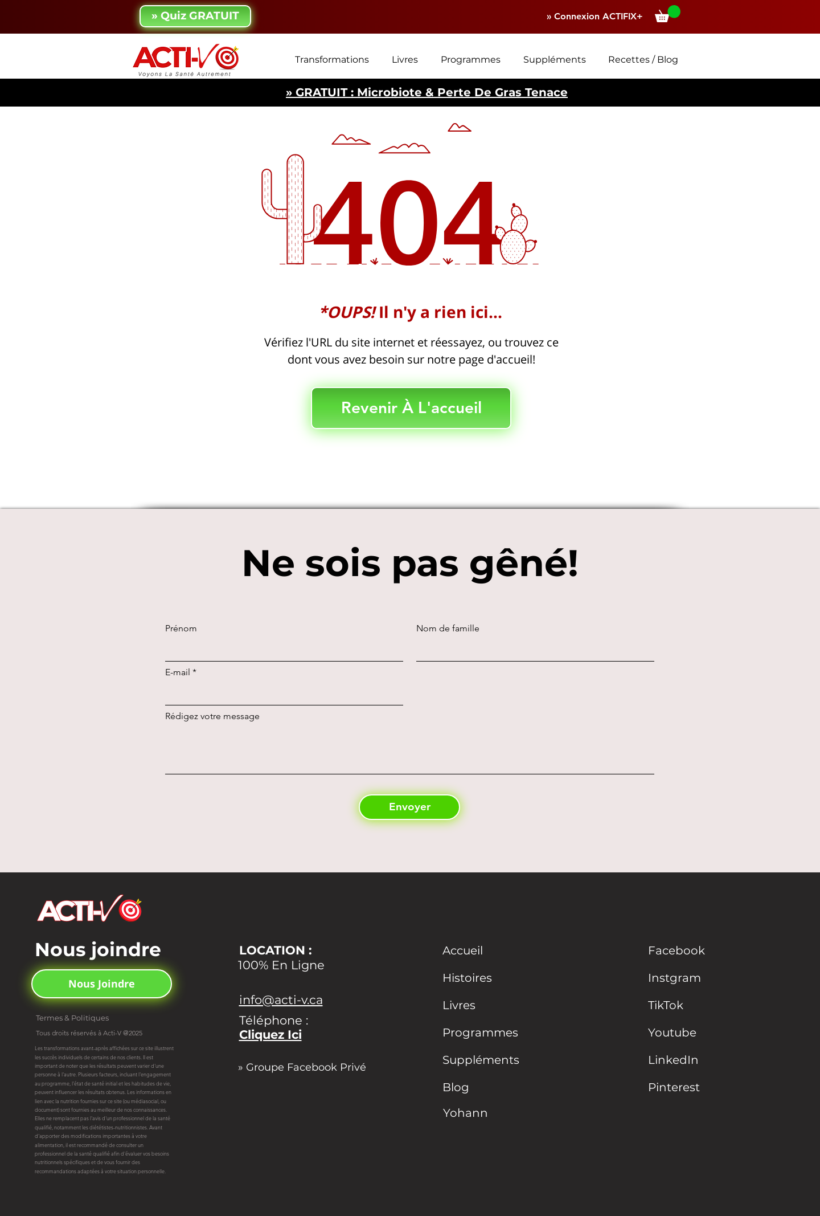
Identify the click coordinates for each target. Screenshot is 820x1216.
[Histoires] (485, 977)
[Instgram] (690, 977)
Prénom (181, 628)
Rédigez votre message (212, 716)
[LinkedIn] (690, 1059)
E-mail (177, 672)
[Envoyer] (409, 807)
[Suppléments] (495, 1059)
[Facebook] (690, 950)
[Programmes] (498, 1032)
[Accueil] (485, 950)
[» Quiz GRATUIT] (195, 16)
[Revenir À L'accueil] (411, 408)
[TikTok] (690, 1005)
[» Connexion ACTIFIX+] (594, 17)
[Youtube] (690, 1032)
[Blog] (485, 1087)
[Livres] (485, 1005)
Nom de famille (447, 628)
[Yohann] (485, 1112)
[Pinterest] (690, 1087)
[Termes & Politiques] (84, 1017)
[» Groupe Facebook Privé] (307, 1067)
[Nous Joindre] (101, 983)
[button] (667, 13)
